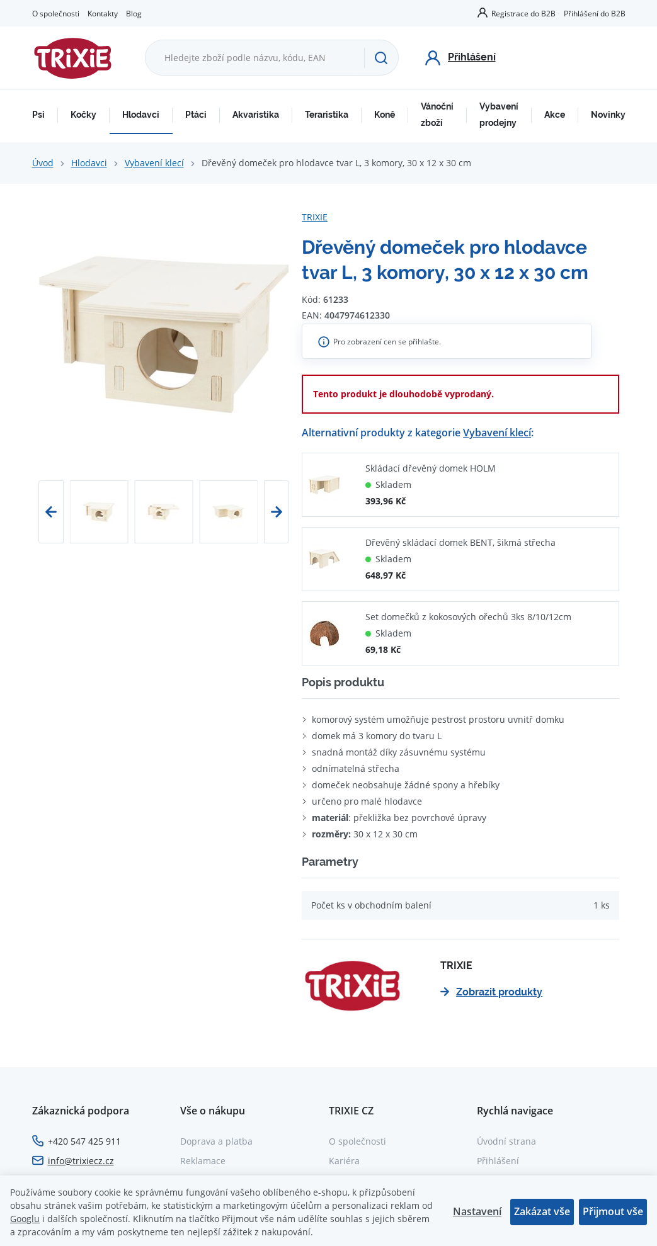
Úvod (43, 163)
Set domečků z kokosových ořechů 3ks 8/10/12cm (468, 617)
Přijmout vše (613, 1211)
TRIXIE (315, 217)
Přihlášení (498, 1161)
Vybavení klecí (154, 163)
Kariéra (344, 1161)
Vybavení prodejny (498, 114)
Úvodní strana (506, 1141)
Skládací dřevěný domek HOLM (430, 468)
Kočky (83, 115)
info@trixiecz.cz (81, 1160)
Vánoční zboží (437, 114)
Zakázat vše (542, 1211)
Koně (384, 115)
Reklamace (203, 1161)
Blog (134, 13)
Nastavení (477, 1211)
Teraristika (326, 115)
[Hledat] (381, 58)
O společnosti (55, 13)
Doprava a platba (216, 1141)
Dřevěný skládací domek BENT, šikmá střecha (460, 542)
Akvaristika (255, 115)
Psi (38, 115)
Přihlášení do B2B (595, 13)
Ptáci (196, 115)
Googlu (25, 1219)
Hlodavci (140, 115)
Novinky (608, 115)
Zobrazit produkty (491, 992)
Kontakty (103, 13)
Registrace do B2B (523, 13)
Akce (554, 115)
